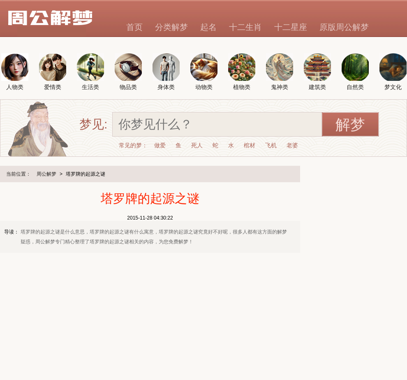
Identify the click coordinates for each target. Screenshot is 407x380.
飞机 (271, 145)
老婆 (292, 145)
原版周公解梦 (344, 27)
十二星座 (290, 27)
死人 (197, 145)
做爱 (160, 145)
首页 (134, 27)
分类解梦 (171, 27)
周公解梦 (46, 174)
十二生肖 (245, 27)
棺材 (249, 145)
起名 (208, 27)
